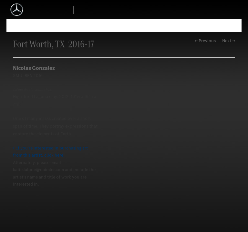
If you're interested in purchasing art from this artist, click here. (50, 151)
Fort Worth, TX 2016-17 (53, 44)
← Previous (205, 41)
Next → (228, 41)
